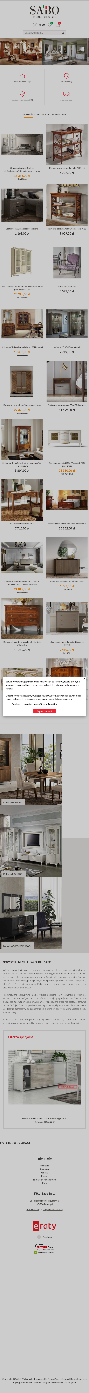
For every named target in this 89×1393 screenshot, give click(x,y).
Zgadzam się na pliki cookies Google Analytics (34, 704)
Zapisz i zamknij (44, 711)
